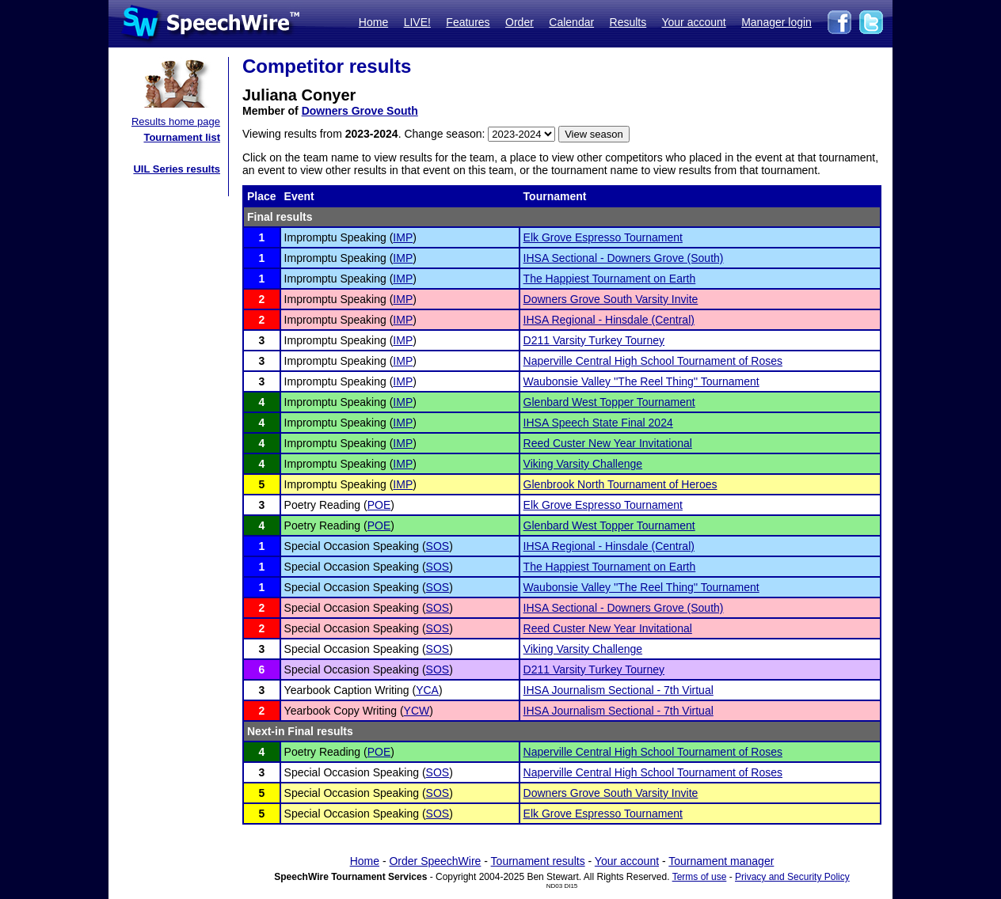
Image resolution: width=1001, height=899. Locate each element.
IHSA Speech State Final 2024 (598, 422)
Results (628, 22)
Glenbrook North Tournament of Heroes (620, 484)
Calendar (571, 22)
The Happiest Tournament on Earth (609, 278)
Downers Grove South (360, 110)
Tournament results (538, 861)
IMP (403, 237)
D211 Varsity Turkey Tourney (593, 340)
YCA (427, 690)
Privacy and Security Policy (792, 876)
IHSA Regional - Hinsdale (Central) (609, 319)
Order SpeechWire (435, 861)
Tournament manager (721, 861)
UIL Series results (176, 169)
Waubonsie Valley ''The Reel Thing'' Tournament (641, 381)
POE (379, 505)
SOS (438, 546)
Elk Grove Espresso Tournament (603, 237)
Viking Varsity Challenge (582, 463)
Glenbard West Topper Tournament (609, 402)
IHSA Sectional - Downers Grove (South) (623, 258)
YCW (417, 710)
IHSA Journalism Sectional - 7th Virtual (618, 690)
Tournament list (181, 137)
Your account (693, 22)
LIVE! (417, 22)
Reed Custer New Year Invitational (607, 443)
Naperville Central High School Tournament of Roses (652, 361)
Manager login (776, 22)
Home (373, 22)
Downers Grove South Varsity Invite (610, 299)
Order (519, 22)
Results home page (175, 121)
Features (467, 22)
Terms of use (699, 876)
